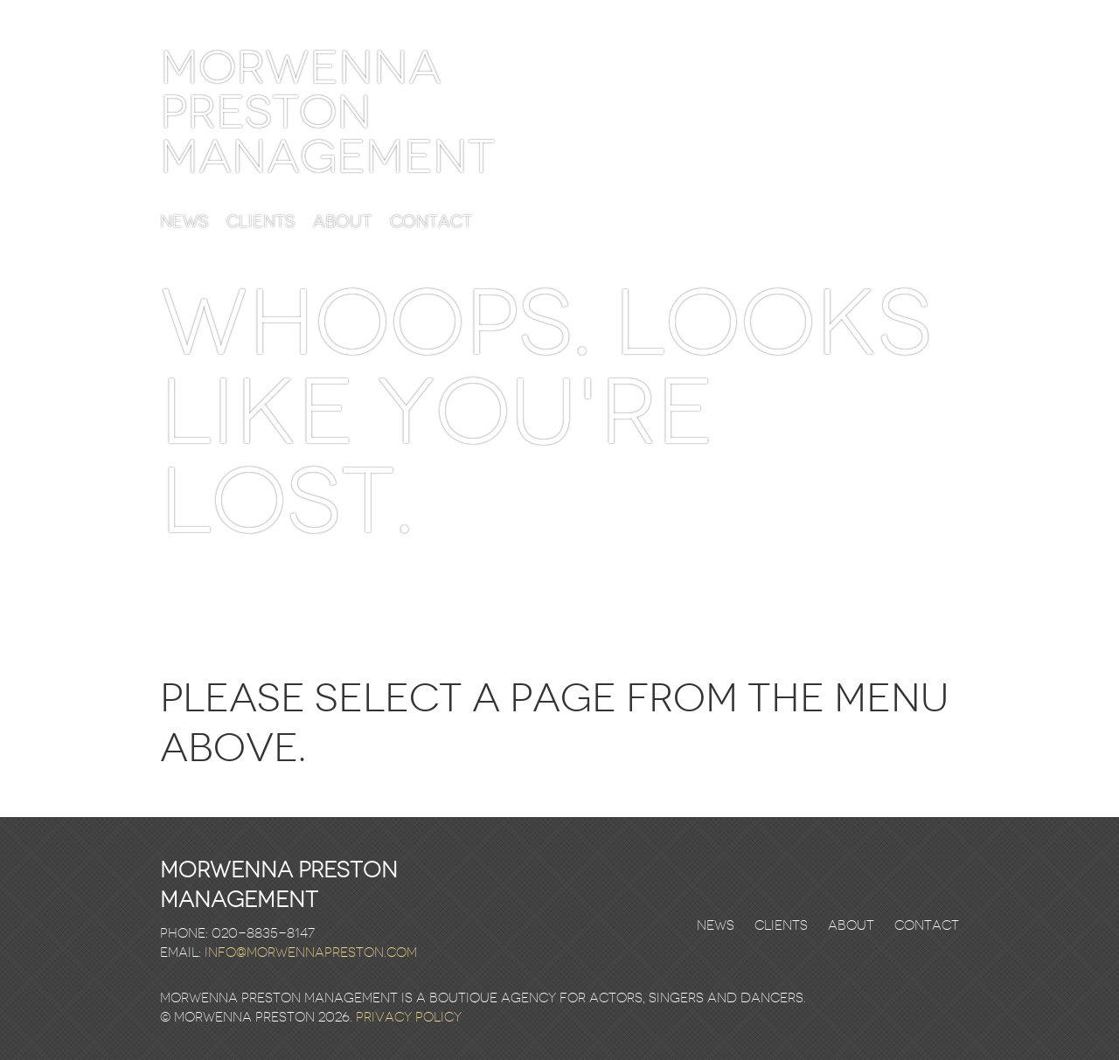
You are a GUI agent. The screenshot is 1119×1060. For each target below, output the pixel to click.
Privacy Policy (409, 1017)
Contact (431, 222)
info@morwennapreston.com (311, 952)
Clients (260, 222)
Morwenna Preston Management (327, 112)
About (342, 222)
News (184, 222)
